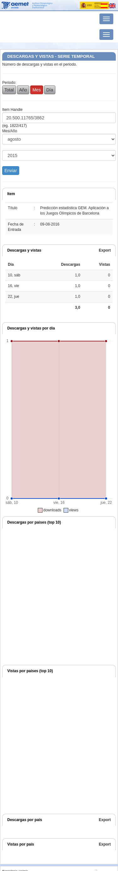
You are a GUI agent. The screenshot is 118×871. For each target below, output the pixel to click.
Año (23, 89)
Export (105, 250)
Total (9, 89)
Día (49, 89)
